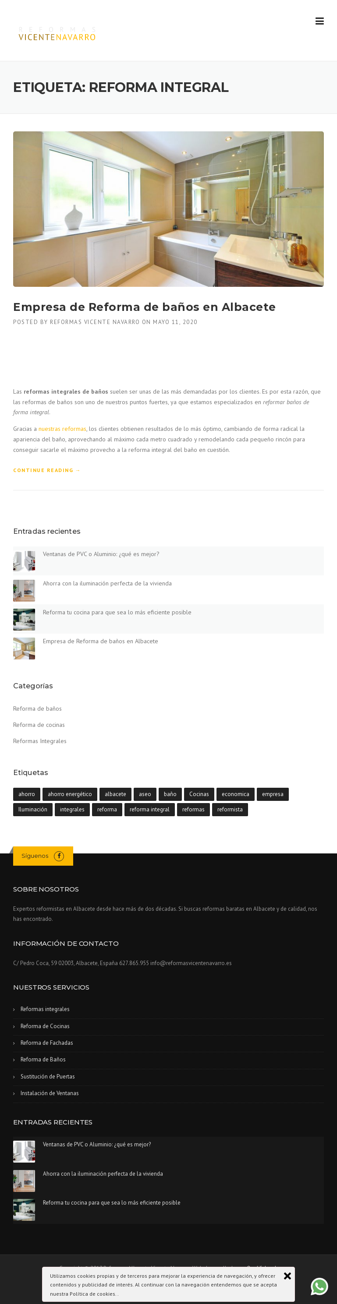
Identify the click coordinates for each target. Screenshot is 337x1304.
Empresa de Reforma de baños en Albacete (144, 307)
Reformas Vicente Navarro (95, 322)
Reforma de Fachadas (47, 1043)
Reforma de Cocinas (45, 1026)
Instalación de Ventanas (50, 1093)
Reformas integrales (45, 1009)
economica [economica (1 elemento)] (235, 794)
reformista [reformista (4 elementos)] (230, 809)
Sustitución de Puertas (48, 1076)
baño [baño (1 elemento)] (170, 794)
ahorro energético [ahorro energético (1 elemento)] (70, 794)
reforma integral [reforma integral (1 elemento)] (150, 809)
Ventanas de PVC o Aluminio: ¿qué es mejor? (101, 554)
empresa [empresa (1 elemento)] (273, 794)
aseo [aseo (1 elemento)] (145, 794)
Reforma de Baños (43, 1059)
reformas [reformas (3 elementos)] (193, 809)
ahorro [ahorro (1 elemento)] (26, 794)
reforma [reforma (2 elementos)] (107, 809)
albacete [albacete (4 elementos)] (115, 794)
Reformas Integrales (40, 741)
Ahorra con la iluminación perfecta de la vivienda (107, 583)
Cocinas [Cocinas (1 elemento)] (199, 794)
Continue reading (47, 470)
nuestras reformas (62, 429)
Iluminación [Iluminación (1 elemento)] (32, 809)
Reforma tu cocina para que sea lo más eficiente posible (117, 612)
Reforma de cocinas (39, 725)
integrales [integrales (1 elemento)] (72, 809)
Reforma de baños (37, 708)
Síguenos (34, 855)
